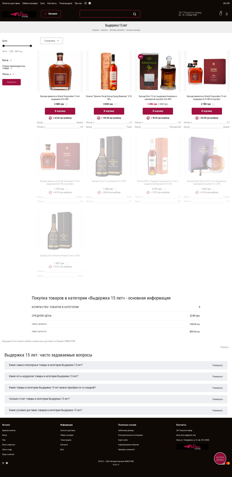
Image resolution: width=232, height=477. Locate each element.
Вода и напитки (8, 454)
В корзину (60, 111)
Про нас (78, 3)
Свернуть (224, 347)
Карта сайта (123, 440)
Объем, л (6, 74)
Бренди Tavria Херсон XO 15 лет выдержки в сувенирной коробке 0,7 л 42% (207, 182)
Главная (95, 30)
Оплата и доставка (11, 3)
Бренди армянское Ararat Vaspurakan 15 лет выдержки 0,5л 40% (60, 97)
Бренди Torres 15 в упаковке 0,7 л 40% (109, 181)
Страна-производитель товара (13, 67)
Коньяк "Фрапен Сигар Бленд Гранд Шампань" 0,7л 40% (109, 97)
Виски (4, 435)
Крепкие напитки (117, 30)
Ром (3, 440)
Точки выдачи (65, 3)
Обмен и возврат (30, 3)
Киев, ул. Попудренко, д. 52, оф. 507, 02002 (192, 440)
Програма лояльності (126, 450)
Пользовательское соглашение (130, 435)
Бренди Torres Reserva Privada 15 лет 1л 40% (60, 255)
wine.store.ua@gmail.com (186, 435)
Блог (43, 3)
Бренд (5, 60)
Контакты (52, 3)
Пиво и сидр (7, 450)
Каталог (104, 30)
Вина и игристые (8, 445)
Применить (11, 82)
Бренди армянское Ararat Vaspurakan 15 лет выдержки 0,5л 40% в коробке (60, 182)
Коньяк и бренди (133, 30)
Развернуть (218, 365)
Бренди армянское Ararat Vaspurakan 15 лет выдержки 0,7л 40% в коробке (207, 97)
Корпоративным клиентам (128, 445)
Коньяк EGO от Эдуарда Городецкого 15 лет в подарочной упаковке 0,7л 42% (157, 182)
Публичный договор (126, 430)
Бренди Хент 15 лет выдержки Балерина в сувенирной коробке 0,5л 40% (158, 97)
